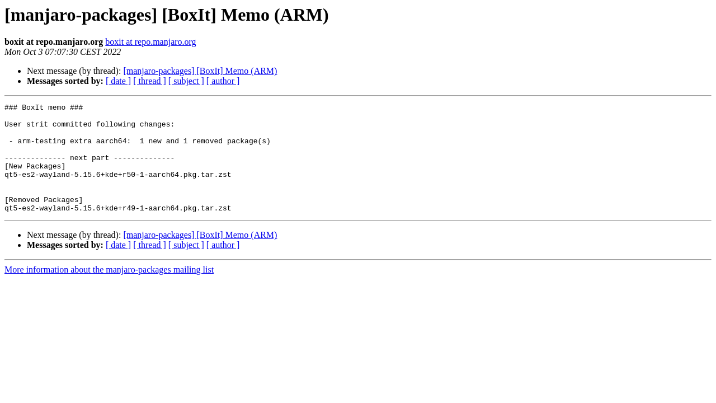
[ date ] (118, 81)
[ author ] (223, 81)
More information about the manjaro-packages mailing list (109, 291)
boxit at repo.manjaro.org (150, 41)
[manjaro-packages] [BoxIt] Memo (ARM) (200, 71)
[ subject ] (186, 81)
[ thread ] (149, 81)
